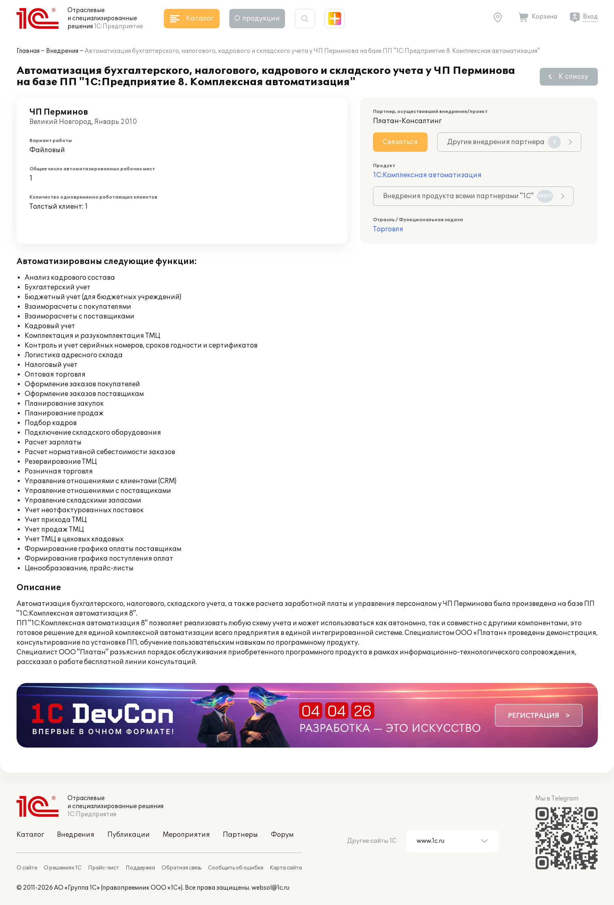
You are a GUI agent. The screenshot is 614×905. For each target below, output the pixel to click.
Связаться (400, 142)
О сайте (27, 868)
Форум (282, 835)
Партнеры (240, 835)
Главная (28, 51)
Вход (590, 16)
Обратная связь (181, 868)
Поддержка (140, 868)
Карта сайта (286, 868)
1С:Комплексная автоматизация (427, 175)
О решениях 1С (63, 868)
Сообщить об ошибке (235, 868)
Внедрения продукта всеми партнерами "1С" (468, 196)
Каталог (30, 835)
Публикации (128, 835)
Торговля (388, 229)
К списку (573, 77)
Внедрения (62, 51)
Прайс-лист (103, 868)
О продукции (257, 19)
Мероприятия (186, 835)
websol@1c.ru (270, 887)
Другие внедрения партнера (504, 142)
